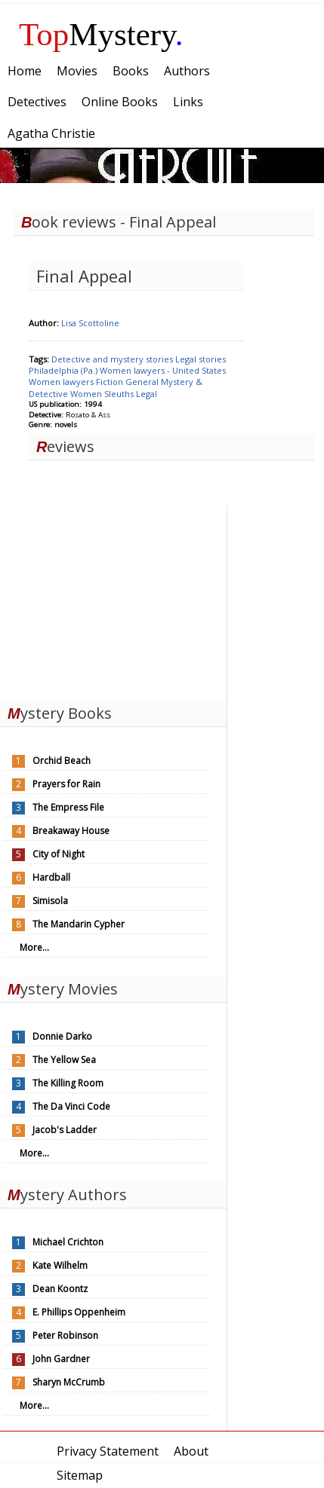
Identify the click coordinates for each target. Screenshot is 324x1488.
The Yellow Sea (64, 1059)
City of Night (58, 854)
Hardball (51, 877)
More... (34, 947)
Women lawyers (62, 381)
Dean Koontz (60, 1288)
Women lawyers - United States (163, 370)
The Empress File (68, 807)
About (191, 1451)
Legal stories (200, 359)
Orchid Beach (61, 760)
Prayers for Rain (66, 784)
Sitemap (80, 1475)
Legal (146, 393)
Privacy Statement (108, 1451)
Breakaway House (71, 830)
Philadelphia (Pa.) (64, 370)
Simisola (50, 900)
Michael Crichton (67, 1242)
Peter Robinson (65, 1335)
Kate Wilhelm (60, 1265)
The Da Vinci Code (71, 1106)
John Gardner (61, 1358)
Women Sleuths (103, 393)
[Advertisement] (113, 600)
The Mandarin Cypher (78, 924)
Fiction (110, 381)
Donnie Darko (62, 1036)
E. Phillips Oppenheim (78, 1312)
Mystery (101, 34)
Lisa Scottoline (90, 322)
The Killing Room (67, 1083)
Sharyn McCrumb (68, 1382)
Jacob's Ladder (64, 1129)
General (143, 381)
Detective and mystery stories (113, 359)
